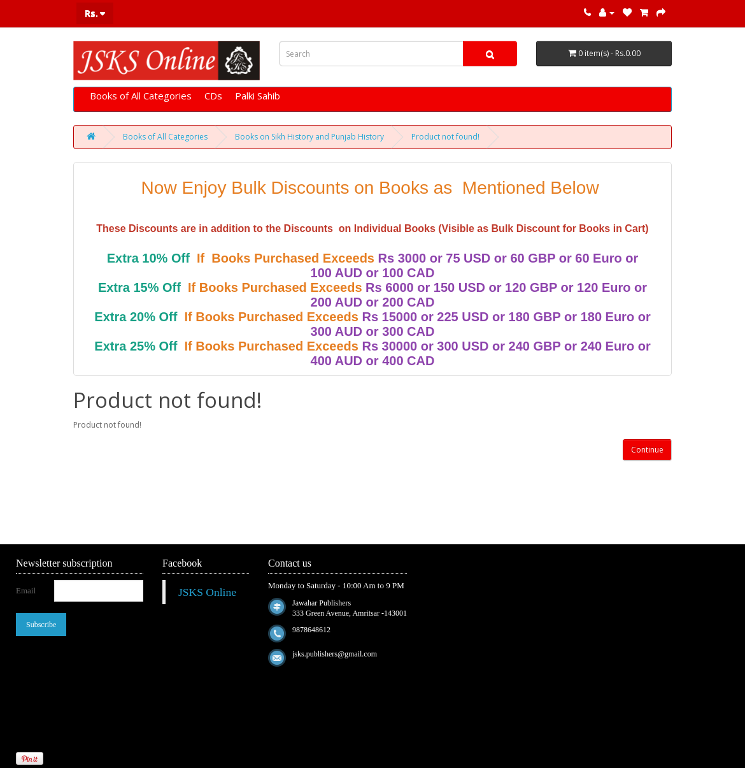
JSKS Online (207, 592)
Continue (647, 449)
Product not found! (445, 136)
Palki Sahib (257, 95)
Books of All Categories (141, 95)
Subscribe (41, 624)
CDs (213, 95)
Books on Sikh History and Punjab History (309, 136)
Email (26, 590)
